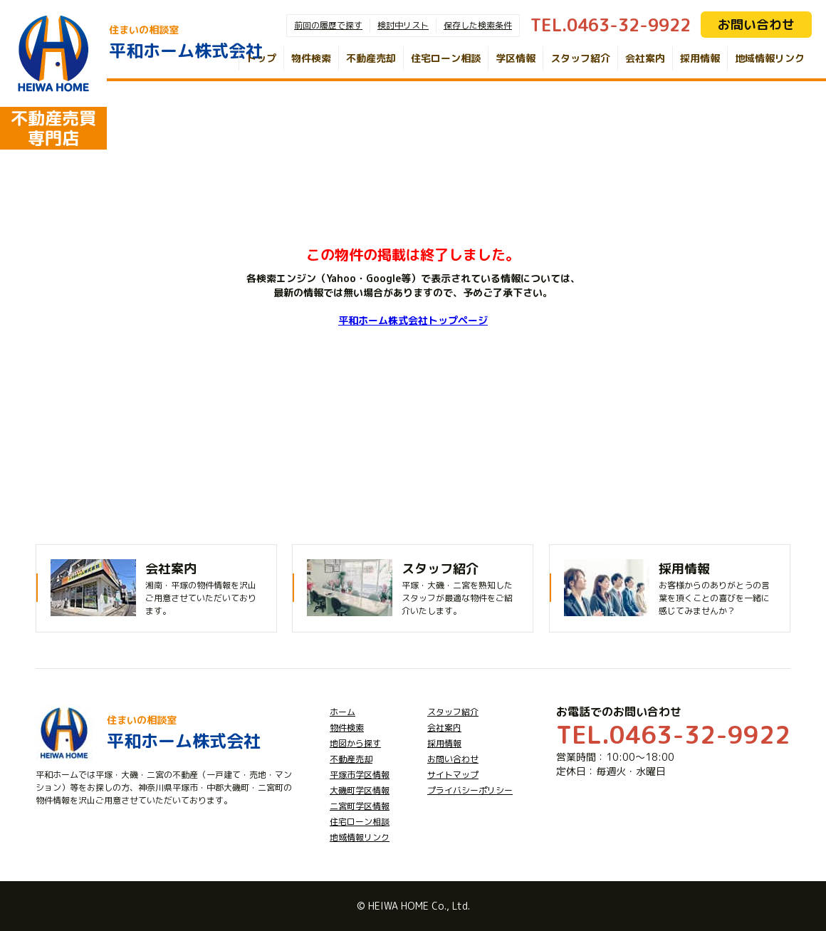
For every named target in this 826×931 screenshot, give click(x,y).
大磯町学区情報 (360, 790)
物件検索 (311, 58)
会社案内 (645, 58)
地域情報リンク (770, 58)
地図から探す (355, 743)
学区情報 (515, 58)
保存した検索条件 (478, 25)
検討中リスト (403, 25)
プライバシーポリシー (470, 790)
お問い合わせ (756, 24)
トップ (261, 58)
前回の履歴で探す (328, 25)
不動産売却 (371, 58)
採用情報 (700, 58)
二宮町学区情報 (360, 806)
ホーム (342, 712)
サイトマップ (453, 775)
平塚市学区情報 (360, 775)
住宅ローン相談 (446, 58)
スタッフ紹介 (580, 58)
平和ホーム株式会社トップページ (413, 320)
